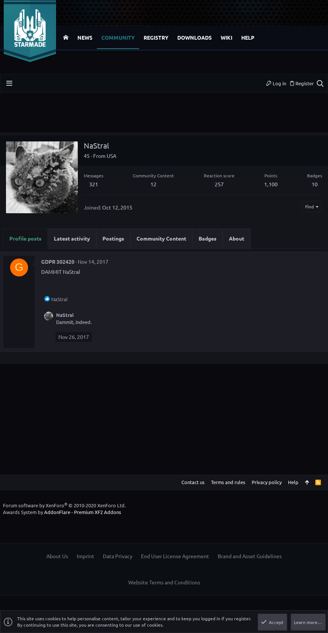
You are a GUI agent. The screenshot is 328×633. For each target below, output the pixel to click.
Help (247, 37)
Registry (156, 37)
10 (315, 183)
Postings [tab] (113, 238)
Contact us (193, 482)
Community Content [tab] (161, 238)
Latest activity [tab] (72, 238)
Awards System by (62, 512)
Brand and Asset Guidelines (250, 556)
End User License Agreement (175, 556)
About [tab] (236, 238)
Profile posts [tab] (25, 238)
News (84, 37)
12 (153, 183)
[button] (9, 83)
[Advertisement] (164, 115)
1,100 (271, 183)
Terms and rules (228, 482)
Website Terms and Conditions (164, 582)
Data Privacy (117, 556)
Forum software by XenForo (64, 505)
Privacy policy (267, 482)
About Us (57, 556)
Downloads (194, 37)
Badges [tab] (208, 238)
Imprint (85, 556)
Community (118, 37)
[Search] (320, 83)
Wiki (226, 37)
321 (93, 183)
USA (111, 155)
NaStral (65, 315)
